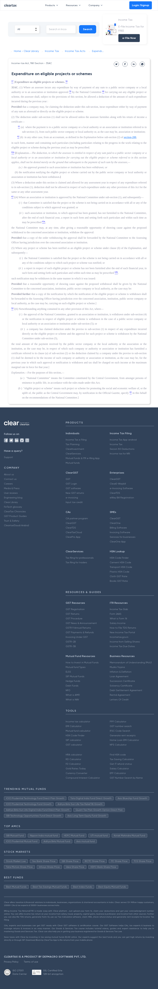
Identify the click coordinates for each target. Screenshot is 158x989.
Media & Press (12, 488)
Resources (74, 5)
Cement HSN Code (120, 562)
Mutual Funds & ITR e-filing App (83, 458)
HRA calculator (74, 754)
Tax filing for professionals (80, 557)
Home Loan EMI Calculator (124, 740)
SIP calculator (73, 740)
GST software (73, 488)
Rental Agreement (120, 695)
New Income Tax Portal (122, 632)
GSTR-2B (71, 641)
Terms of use (31, 961)
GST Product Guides (15, 516)
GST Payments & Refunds (80, 632)
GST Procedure (74, 618)
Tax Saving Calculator (122, 759)
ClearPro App (73, 537)
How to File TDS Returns (123, 627)
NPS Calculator (118, 744)
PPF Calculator (118, 721)
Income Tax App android (123, 439)
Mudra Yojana (117, 667)
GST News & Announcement (81, 623)
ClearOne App (118, 541)
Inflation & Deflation (120, 671)
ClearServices (73, 453)
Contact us (10, 479)
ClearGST (115, 479)
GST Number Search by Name (126, 777)
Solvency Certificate (121, 685)
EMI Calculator (73, 726)
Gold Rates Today (76, 768)
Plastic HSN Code (119, 571)
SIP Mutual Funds (75, 676)
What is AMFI (73, 695)
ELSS (68, 671)
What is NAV (72, 699)
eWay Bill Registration (122, 497)
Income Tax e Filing (76, 439)
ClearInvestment (75, 449)
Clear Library (11, 502)
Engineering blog (13, 497)
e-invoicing (72, 497)
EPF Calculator (118, 773)
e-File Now (129, 38)
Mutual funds (73, 463)
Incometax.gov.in (119, 637)
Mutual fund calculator (78, 730)
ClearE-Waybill (118, 483)
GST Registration (75, 609)
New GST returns (75, 493)
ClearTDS (115, 493)
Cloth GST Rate (118, 576)
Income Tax (116, 444)
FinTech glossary (13, 506)
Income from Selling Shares (125, 641)
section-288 (130, 137)
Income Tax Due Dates (122, 646)
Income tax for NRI (120, 453)
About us (9, 474)
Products (52, 5)
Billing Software (118, 527)
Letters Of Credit (119, 699)
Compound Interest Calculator (83, 777)
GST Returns (72, 614)
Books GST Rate (119, 581)
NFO (68, 690)
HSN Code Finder (119, 557)
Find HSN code (118, 754)
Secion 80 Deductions (122, 449)
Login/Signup (140, 5)
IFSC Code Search (120, 730)
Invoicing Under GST (77, 637)
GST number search (121, 726)
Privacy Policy (11, 961)
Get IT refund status (121, 764)
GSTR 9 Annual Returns (78, 627)
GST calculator (74, 744)
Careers (8, 483)
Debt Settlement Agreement (126, 690)
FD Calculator (73, 764)
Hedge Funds (73, 681)
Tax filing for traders (76, 562)
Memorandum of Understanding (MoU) (131, 662)
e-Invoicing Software (121, 488)
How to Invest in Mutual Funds (82, 662)
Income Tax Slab (119, 609)
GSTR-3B (71, 646)
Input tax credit (74, 502)
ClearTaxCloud (74, 532)
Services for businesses (122, 537)
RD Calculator (73, 759)
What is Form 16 (118, 618)
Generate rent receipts (123, 735)
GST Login (71, 483)
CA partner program (77, 518)
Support (8, 457)
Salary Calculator (119, 768)
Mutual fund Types (76, 667)
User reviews (11, 493)
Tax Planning (72, 444)
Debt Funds (72, 685)
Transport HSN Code (121, 567)
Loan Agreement (119, 676)
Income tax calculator (78, 721)
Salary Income (118, 623)
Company (96, 5)
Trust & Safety (11, 520)
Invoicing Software (120, 532)
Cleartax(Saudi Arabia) (16, 525)
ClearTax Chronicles (15, 511)
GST (68, 479)
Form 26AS (115, 614)
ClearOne (115, 523)
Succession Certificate (122, 681)
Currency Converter (76, 773)
